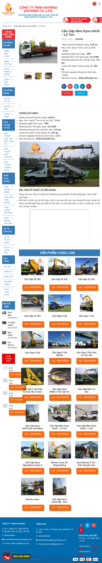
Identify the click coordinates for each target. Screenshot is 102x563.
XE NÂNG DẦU (8, 107)
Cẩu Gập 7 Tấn (86, 316)
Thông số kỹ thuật (45, 105)
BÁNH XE (8, 271)
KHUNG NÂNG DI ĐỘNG (8, 71)
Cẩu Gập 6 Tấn (32, 353)
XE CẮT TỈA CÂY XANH (7, 239)
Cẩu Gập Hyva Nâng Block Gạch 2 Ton (32, 465)
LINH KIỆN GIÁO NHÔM (8, 200)
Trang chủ (6, 26)
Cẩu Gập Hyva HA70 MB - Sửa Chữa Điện (59, 502)
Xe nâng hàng (7, 91)
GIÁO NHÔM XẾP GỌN (8, 210)
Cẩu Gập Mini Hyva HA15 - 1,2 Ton (59, 427)
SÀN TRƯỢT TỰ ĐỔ (6, 125)
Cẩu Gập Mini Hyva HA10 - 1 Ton (86, 427)
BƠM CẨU (8, 276)
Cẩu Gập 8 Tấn (59, 316)
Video (67, 105)
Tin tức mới (6, 305)
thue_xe (81, 93)
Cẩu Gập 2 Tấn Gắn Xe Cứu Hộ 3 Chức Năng (32, 392)
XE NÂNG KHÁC (8, 115)
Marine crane (32, 499)
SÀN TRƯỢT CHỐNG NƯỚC (7, 166)
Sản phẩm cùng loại (57, 253)
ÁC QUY (7, 266)
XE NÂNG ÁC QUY (8, 99)
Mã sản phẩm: (67, 39)
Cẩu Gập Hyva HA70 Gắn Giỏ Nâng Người (32, 428)
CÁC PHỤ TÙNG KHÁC (8, 292)
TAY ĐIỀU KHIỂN (8, 283)
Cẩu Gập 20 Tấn (59, 279)
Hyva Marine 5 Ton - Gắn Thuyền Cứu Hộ (86, 465)
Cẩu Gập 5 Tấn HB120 (59, 353)
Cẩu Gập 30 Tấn (32, 279)
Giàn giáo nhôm (6, 178)
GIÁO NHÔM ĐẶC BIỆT (8, 220)
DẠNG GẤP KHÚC (6, 82)
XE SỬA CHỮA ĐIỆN (7, 250)
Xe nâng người (7, 43)
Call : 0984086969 (33, 287)
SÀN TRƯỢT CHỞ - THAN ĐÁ (8, 153)
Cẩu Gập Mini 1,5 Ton (86, 390)
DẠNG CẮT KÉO (8, 62)
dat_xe (67, 93)
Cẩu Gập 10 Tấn (32, 316)
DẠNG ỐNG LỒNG (6, 53)
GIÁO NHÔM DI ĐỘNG (8, 189)
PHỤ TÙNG (6, 259)
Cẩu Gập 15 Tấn (86, 279)
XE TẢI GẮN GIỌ (7, 230)
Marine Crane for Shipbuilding (59, 463)
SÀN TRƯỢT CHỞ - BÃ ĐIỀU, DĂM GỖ (9, 138)
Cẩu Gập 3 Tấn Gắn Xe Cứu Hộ (86, 353)
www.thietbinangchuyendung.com (18, 539)
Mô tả (22, 105)
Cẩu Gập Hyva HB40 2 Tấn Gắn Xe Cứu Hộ (59, 392)
